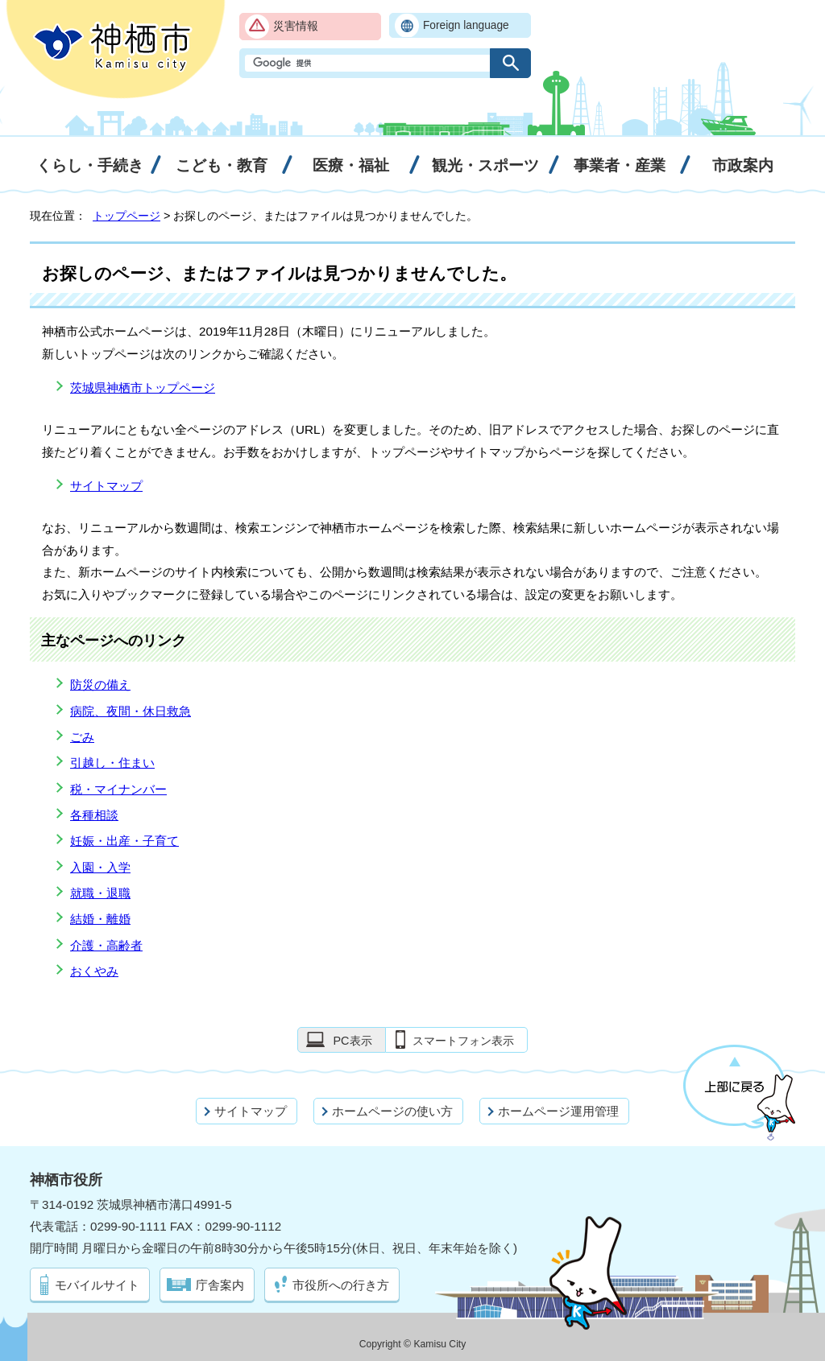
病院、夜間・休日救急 (130, 711)
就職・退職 (100, 893)
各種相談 (94, 815)
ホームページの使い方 (392, 1111)
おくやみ (94, 971)
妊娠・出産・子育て (124, 841)
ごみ (82, 737)
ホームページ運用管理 (558, 1111)
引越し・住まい (112, 762)
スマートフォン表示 (463, 1040)
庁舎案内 (220, 1285)
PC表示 (352, 1040)
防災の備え (100, 684)
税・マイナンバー (118, 789)
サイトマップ (106, 486)
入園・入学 (100, 867)
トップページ (126, 215)
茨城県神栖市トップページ (142, 387)
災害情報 (295, 26)
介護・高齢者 (106, 945)
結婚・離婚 (100, 919)
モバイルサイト (97, 1285)
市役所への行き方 (340, 1285)
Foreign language (466, 25)
